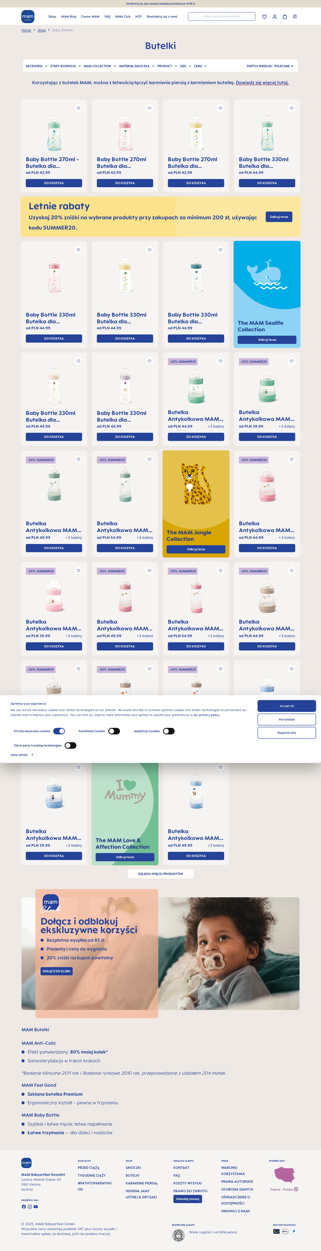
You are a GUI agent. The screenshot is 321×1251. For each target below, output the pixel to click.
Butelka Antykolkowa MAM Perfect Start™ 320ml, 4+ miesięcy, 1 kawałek (123, 526)
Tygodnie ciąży (92, 1175)
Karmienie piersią (141, 1183)
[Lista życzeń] (264, 16)
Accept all (287, 1194)
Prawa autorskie (237, 1182)
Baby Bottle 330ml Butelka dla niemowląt (263, 162)
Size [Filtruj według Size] (186, 66)
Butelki (132, 1175)
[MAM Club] (122, 16)
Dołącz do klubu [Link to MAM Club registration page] (56, 971)
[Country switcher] (295, 16)
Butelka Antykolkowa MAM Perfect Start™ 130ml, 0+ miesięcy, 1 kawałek (267, 415)
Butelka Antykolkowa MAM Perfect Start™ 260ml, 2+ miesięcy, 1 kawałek (52, 526)
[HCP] (138, 16)
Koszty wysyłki (187, 1183)
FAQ (176, 1175)
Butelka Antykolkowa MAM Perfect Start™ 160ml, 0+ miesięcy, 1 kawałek (196, 415)
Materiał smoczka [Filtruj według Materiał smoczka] (137, 66)
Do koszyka (54, 183)
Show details (19, 1243)
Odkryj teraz (196, 549)
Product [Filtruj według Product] (167, 66)
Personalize (287, 1207)
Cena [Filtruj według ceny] (200, 66)
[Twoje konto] (274, 16)
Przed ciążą (88, 1168)
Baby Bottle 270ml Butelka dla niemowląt (121, 162)
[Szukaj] (251, 16)
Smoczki (133, 1168)
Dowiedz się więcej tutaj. (262, 82)
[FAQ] (107, 16)
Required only (287, 1221)
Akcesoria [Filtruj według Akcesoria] (37, 66)
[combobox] (221, 16)
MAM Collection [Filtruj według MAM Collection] (100, 66)
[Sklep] (52, 16)
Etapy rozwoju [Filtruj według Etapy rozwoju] (66, 66)
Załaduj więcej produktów (160, 874)
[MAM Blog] (68, 16)
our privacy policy (206, 1203)
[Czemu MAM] (90, 16)
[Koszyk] (285, 16)
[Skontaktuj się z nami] (162, 16)
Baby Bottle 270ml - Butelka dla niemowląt (52, 162)
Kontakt (181, 1168)
